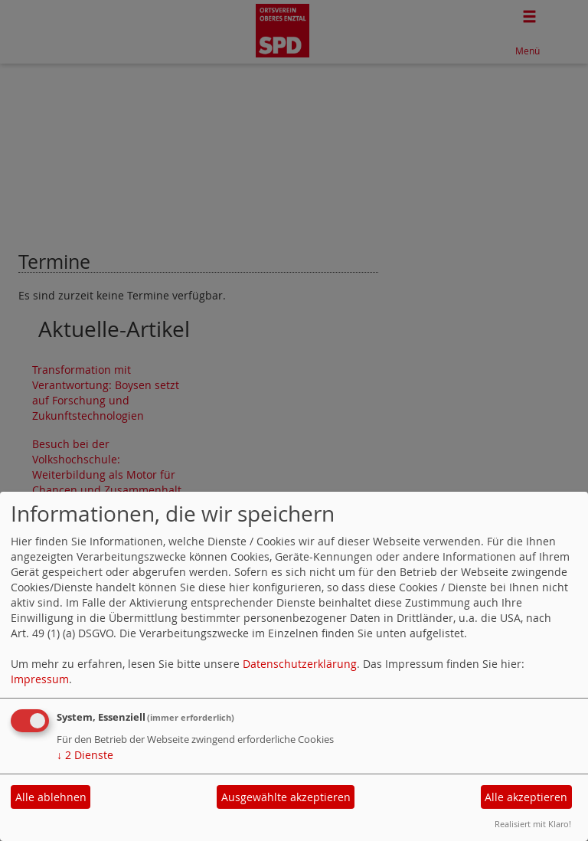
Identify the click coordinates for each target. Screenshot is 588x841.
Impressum (40, 679)
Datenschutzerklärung (300, 663)
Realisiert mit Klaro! (533, 824)
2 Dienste (85, 755)
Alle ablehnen (51, 797)
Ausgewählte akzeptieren (286, 797)
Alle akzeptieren (526, 797)
